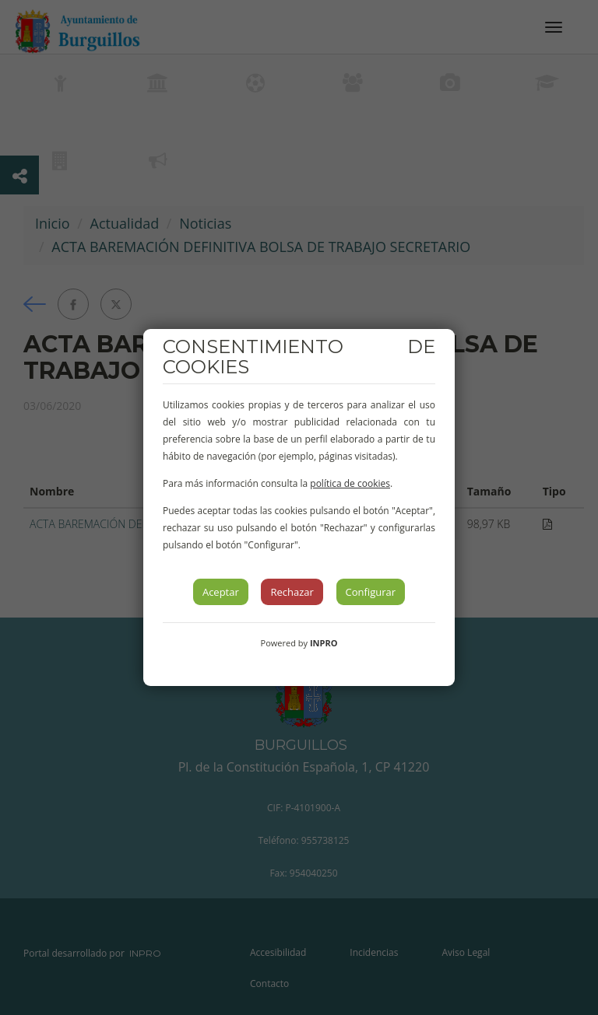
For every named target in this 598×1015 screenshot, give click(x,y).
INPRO (324, 643)
